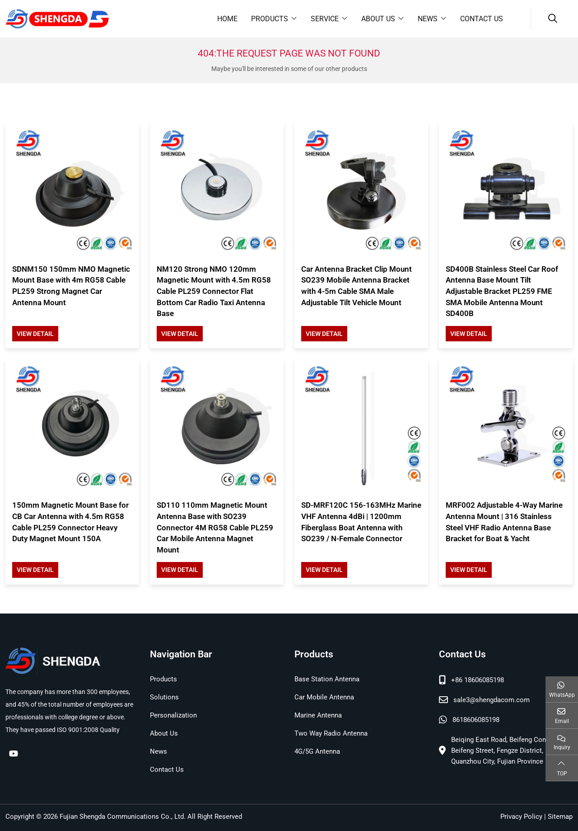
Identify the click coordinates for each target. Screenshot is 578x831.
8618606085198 (475, 720)
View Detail (35, 333)
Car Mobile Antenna (324, 697)
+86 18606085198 (477, 680)
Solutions (164, 697)
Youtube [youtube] (13, 753)
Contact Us (481, 18)
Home (227, 18)
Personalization (173, 715)
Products (269, 18)
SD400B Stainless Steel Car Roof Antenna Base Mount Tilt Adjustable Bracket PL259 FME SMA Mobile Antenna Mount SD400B (502, 291)
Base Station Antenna (326, 679)
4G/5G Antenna (317, 751)
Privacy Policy (521, 816)
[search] (552, 18)
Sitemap (560, 816)
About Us (378, 18)
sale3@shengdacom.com (491, 700)
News (428, 18)
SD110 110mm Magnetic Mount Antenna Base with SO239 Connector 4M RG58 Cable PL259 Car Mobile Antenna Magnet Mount (215, 527)
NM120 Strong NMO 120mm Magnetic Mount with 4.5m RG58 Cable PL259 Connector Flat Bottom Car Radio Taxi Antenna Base (214, 291)
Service (325, 18)
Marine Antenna (318, 715)
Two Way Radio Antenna (331, 733)
